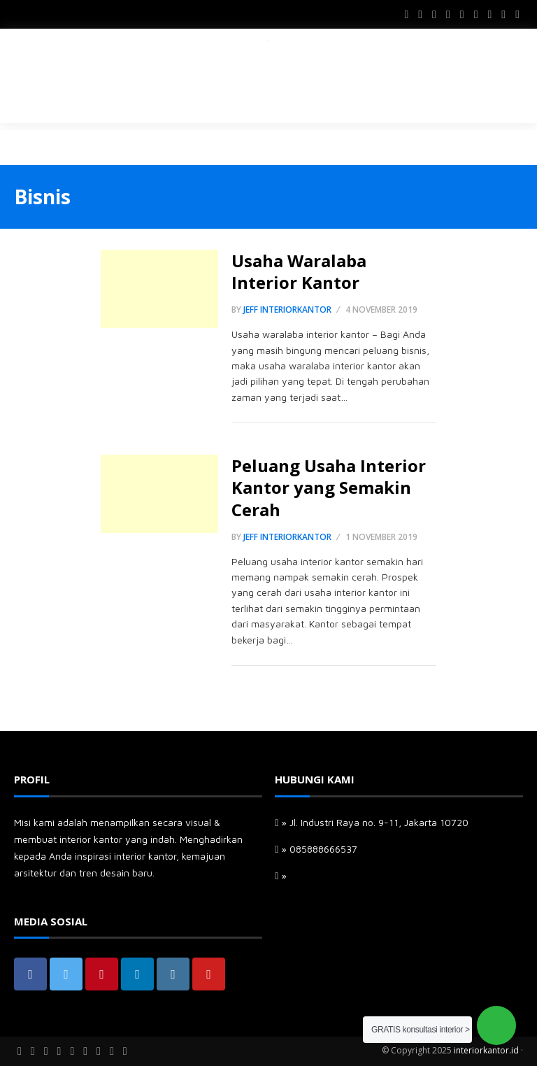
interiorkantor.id (486, 1050)
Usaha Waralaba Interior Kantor (298, 271)
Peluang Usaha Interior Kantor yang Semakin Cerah (328, 487)
